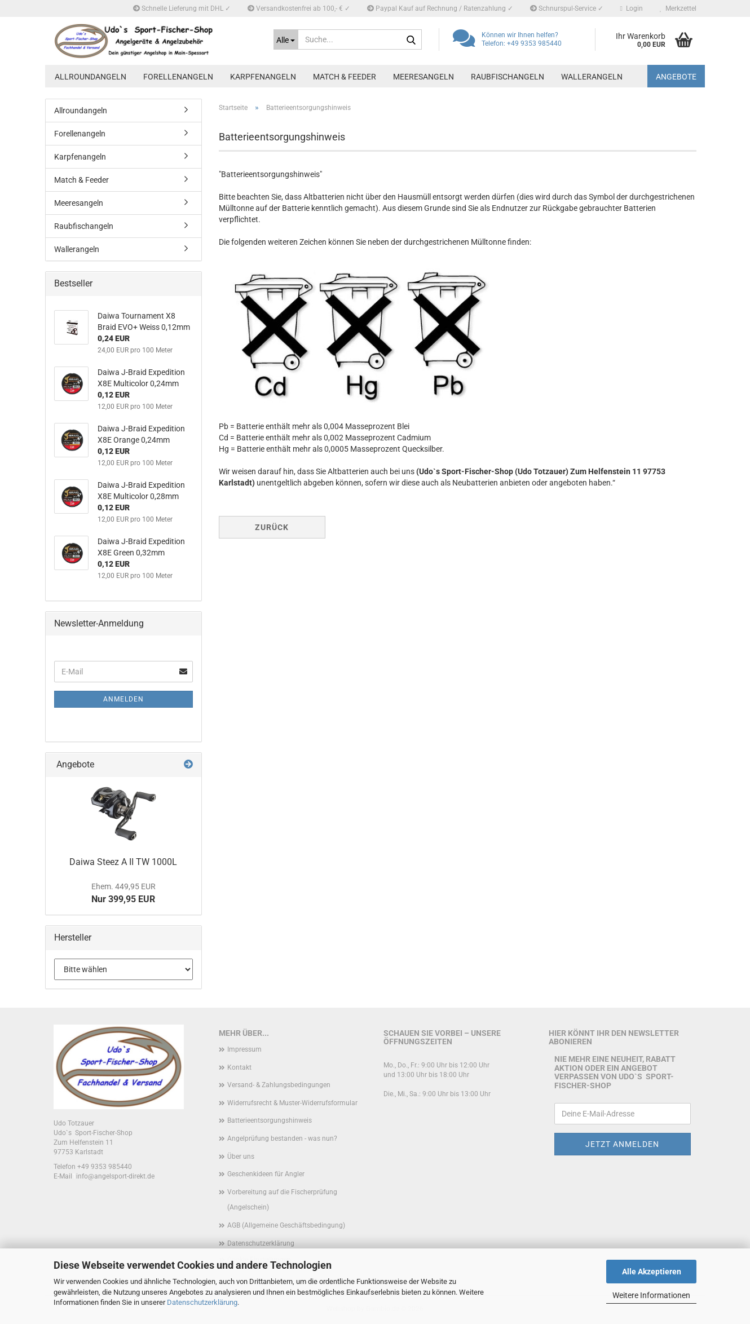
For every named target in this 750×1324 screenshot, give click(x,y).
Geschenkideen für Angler (266, 1174)
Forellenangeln (178, 76)
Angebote (676, 76)
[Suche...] (285, 39)
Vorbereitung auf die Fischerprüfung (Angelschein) (282, 1200)
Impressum (244, 1049)
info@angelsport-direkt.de (115, 1176)
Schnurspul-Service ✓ (566, 8)
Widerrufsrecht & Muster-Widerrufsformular (292, 1103)
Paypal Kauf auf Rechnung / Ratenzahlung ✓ (440, 8)
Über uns (240, 1156)
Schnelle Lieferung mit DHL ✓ (182, 8)
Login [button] (631, 8)
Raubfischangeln (507, 76)
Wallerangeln (592, 76)
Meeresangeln (423, 76)
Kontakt (239, 1067)
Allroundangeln (90, 76)
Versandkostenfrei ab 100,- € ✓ (299, 8)
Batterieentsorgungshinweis (269, 1120)
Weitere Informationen (651, 1295)
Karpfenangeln (263, 76)
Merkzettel (678, 8)
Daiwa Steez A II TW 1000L (123, 862)
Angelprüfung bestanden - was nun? (282, 1138)
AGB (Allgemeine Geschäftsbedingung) (286, 1225)
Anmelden (123, 699)
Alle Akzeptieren (651, 1271)
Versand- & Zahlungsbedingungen (278, 1085)
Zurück (272, 527)
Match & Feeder (344, 76)
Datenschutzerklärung (202, 1302)
